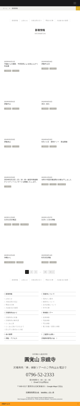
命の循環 (9, 335)
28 (45, 272)
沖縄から (7, 258)
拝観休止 (7, 142)
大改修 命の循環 (64, 20)
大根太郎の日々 (36, 20)
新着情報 (13, 20)
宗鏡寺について (49, 294)
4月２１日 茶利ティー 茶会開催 (54, 142)
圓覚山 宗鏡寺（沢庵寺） (8, 3)
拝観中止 (7, 104)
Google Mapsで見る (55, 387)
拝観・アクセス (11, 339)
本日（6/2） (45, 104)
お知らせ (24, 20)
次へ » (52, 272)
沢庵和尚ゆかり (11, 313)
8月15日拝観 (46, 258)
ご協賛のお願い (49, 335)
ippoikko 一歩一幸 (47, 393)
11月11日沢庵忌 (10, 220)
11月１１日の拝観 (48, 220)
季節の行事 (50, 20)
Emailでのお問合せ (41, 383)
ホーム (5, 8)
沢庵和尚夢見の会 (48, 339)
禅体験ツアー (48, 313)
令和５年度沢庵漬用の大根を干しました (56, 180)
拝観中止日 (45, 64)
